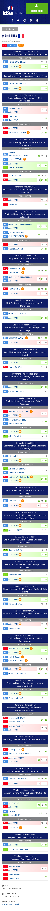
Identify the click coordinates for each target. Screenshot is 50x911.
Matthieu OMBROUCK (18, 778)
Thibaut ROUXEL (15, 811)
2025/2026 (20, 13)
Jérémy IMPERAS (15, 698)
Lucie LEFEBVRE (15, 159)
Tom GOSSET (14, 500)
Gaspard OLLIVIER (16, 338)
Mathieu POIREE (15, 726)
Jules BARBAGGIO (16, 232)
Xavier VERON (14, 815)
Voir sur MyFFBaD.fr (10, 904)
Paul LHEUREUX (15, 367)
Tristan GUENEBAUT (17, 62)
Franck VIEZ (13, 204)
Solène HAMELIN (15, 167)
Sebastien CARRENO (17, 420)
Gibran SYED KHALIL (17, 313)
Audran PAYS (14, 116)
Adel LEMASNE (14, 436)
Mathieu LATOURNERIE (18, 411)
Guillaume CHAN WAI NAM (20, 224)
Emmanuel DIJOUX (16, 718)
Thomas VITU (14, 272)
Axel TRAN (13, 66)
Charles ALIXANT (15, 249)
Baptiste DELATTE (16, 423)
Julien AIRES (13, 456)
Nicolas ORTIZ (14, 574)
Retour (11, 29)
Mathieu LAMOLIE (16, 721)
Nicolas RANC (14, 628)
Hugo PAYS (13, 120)
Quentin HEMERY (15, 530)
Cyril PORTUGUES (16, 236)
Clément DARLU (15, 604)
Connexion (37, 8)
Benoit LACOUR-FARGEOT (19, 753)
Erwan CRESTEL (15, 108)
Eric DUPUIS (13, 803)
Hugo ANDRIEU (15, 550)
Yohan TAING (14, 878)
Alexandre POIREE (16, 758)
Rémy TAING (14, 874)
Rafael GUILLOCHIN (17, 132)
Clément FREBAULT (17, 391)
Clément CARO (14, 268)
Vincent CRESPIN (15, 175)
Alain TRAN (13, 827)
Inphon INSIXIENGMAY (18, 849)
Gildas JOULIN (14, 749)
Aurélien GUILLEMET (17, 468)
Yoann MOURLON (16, 472)
